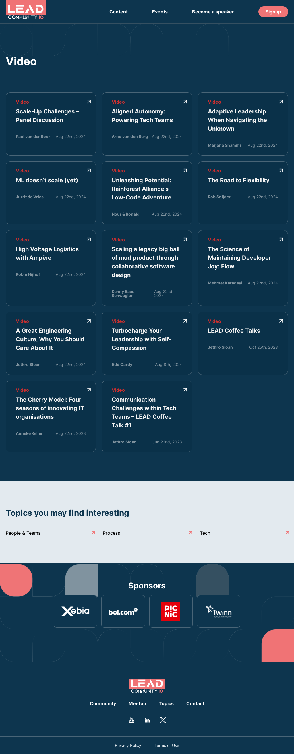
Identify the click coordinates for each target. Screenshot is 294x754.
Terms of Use (166, 745)
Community (103, 703)
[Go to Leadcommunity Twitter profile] (163, 720)
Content (118, 11)
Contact (195, 703)
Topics (166, 703)
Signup (273, 12)
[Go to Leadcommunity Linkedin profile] (147, 720)
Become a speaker (213, 11)
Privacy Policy (128, 745)
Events (160, 11)
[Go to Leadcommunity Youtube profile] (131, 720)
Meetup (137, 703)
